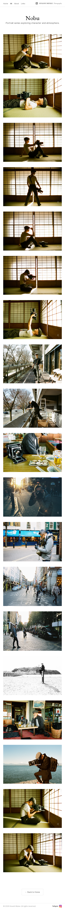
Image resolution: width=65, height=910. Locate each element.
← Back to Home (32, 892)
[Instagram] (60, 906)
